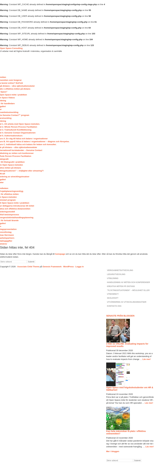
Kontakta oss (114, 306)
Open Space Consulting (11, 48)
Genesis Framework (52, 266)
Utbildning (112, 278)
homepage (60, 254)
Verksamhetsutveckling (120, 270)
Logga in (79, 266)
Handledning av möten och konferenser (128, 282)
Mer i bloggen (112, 451)
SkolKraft (112, 298)
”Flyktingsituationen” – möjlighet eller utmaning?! (128, 292)
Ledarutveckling (116, 274)
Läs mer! (146, 359)
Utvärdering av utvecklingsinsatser (126, 302)
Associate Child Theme (28, 266)
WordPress (68, 266)
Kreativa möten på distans (121, 286)
